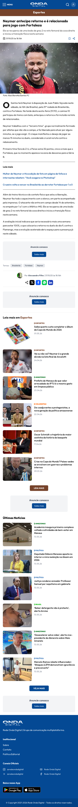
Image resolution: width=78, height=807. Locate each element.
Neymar (40, 265)
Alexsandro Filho (36, 275)
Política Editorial (11, 754)
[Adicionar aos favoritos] (69, 38)
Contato (7, 749)
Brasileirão (16, 265)
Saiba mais (39, 254)
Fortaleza (28, 265)
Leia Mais (39, 488)
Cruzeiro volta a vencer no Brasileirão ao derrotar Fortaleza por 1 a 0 (38, 184)
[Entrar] (73, 4)
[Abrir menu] (7, 5)
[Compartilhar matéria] (74, 38)
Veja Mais (39, 688)
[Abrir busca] (67, 4)
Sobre (6, 745)
